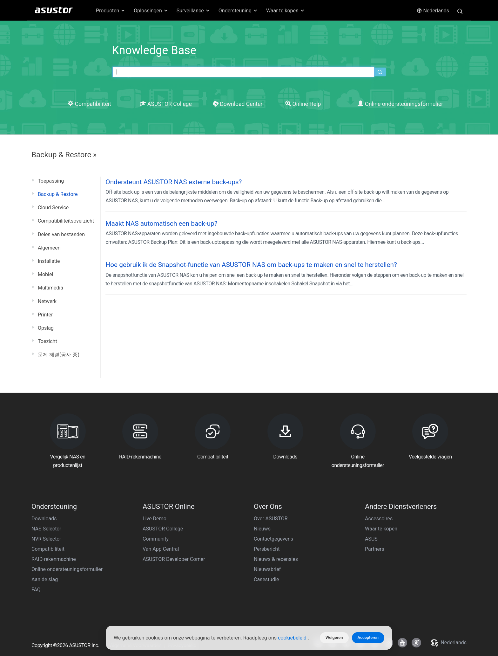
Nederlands (433, 11)
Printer (45, 315)
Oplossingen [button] (151, 11)
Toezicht (47, 341)
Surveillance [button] (193, 11)
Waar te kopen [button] (285, 11)
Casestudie (266, 579)
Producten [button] (110, 11)
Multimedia (50, 288)
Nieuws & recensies (276, 559)
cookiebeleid (293, 638)
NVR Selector (46, 539)
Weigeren (334, 637)
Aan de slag (44, 579)
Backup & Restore (57, 194)
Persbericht (266, 549)
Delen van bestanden (61, 234)
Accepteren (368, 637)
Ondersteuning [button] (238, 11)
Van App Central (161, 549)
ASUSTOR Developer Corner (174, 559)
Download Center (238, 104)
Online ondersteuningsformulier (400, 104)
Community (156, 539)
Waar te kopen (381, 529)
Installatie (49, 261)
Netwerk (47, 301)
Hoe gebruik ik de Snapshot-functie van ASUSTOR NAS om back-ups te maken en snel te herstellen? (251, 265)
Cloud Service (53, 208)
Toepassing (51, 181)
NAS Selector (46, 529)
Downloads (44, 519)
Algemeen (49, 248)
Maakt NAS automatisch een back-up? (161, 223)
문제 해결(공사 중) (58, 355)
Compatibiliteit (89, 104)
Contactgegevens (273, 539)
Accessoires (379, 519)
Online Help (303, 104)
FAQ (36, 590)
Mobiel (45, 274)
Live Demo (154, 519)
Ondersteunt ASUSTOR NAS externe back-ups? (173, 182)
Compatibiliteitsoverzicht (66, 221)
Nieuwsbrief (267, 569)
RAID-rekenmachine (53, 559)
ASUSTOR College (166, 104)
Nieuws (262, 529)
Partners (374, 549)
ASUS (371, 539)
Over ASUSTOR (271, 519)
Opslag (46, 328)
